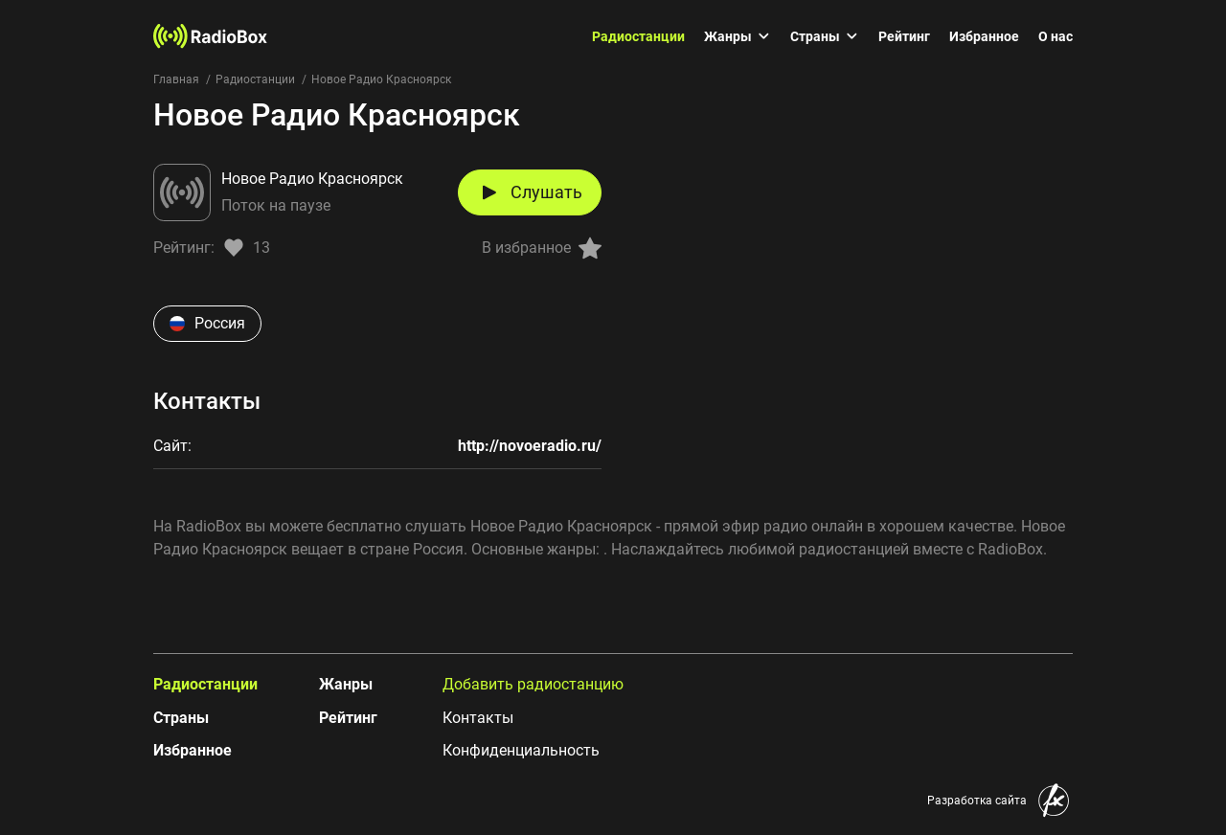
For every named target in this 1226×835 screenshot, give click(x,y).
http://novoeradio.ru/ (530, 446)
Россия (207, 323)
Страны (824, 36)
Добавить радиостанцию (533, 684)
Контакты (478, 718)
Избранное (984, 36)
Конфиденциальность (521, 750)
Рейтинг (904, 36)
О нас (1055, 36)
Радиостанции (638, 36)
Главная (176, 79)
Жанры (737, 36)
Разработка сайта (977, 800)
